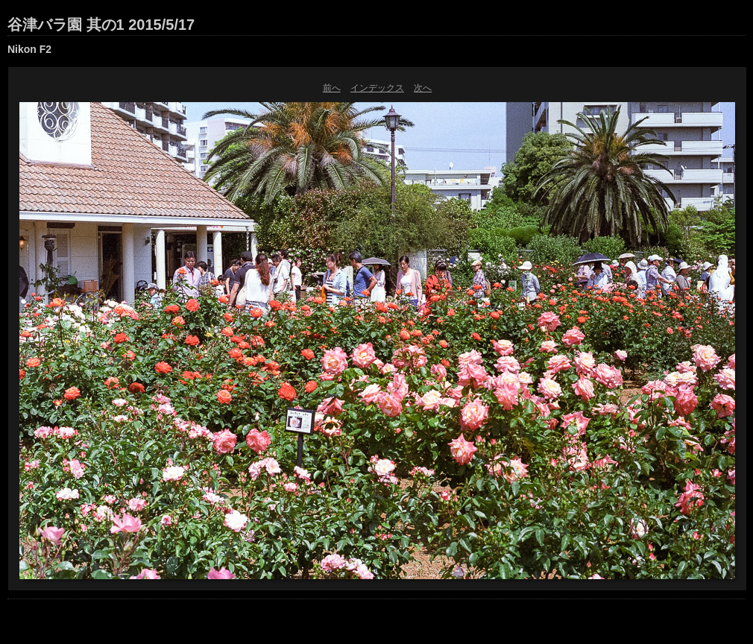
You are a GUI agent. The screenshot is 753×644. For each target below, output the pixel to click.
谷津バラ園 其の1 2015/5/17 (101, 24)
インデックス (377, 88)
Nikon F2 (29, 49)
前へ (332, 88)
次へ (423, 88)
